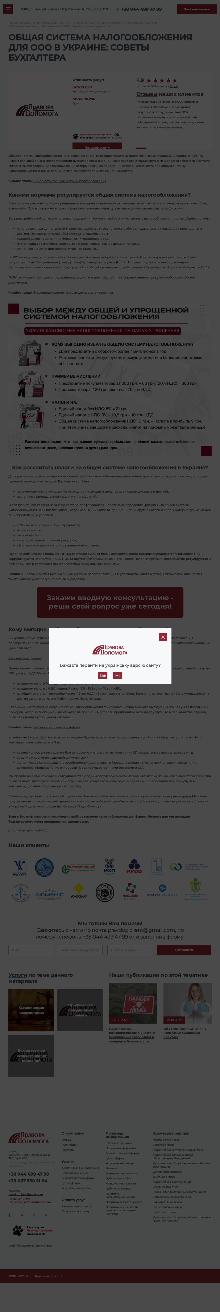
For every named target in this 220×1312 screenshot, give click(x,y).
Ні (117, 675)
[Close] (163, 637)
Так (102, 675)
